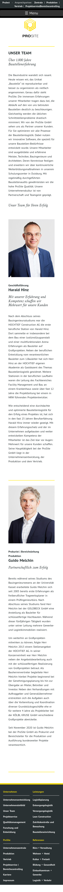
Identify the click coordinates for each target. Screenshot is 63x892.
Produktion (51, 2)
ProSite (6, 840)
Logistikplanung (41, 799)
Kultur (36, 859)
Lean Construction (42, 816)
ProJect (6, 2)
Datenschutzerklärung (14, 885)
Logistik (37, 880)
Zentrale (38, 2)
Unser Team (9, 810)
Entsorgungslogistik (43, 805)
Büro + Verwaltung (42, 847)
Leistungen (38, 791)
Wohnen (37, 853)
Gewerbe (37, 874)
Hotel (47, 853)
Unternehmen (10, 791)
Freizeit (46, 859)
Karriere (7, 874)
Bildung (36, 864)
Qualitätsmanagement (14, 822)
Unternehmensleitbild (14, 805)
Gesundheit (49, 864)
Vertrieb (18, 6)
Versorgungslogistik (43, 810)
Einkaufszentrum (41, 870)
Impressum (8, 880)
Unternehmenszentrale (14, 847)
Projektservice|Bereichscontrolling (43, 6)
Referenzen (38, 840)
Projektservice (10, 816)
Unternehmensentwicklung (16, 799)
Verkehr (48, 880)
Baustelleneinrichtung (44, 832)
